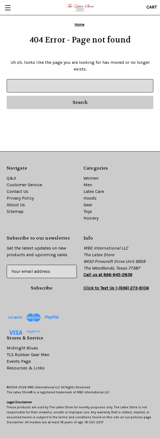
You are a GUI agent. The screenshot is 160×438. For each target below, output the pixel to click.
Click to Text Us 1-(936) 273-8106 (116, 288)
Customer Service (24, 184)
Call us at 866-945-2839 (107, 274)
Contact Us (17, 191)
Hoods (89, 198)
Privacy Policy (20, 198)
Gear (87, 204)
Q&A (11, 178)
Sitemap (15, 211)
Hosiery (90, 218)
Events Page (19, 361)
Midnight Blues (22, 348)
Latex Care (93, 191)
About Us (16, 204)
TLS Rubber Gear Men (28, 354)
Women (90, 178)
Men (87, 184)
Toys (87, 211)
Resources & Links (26, 368)
